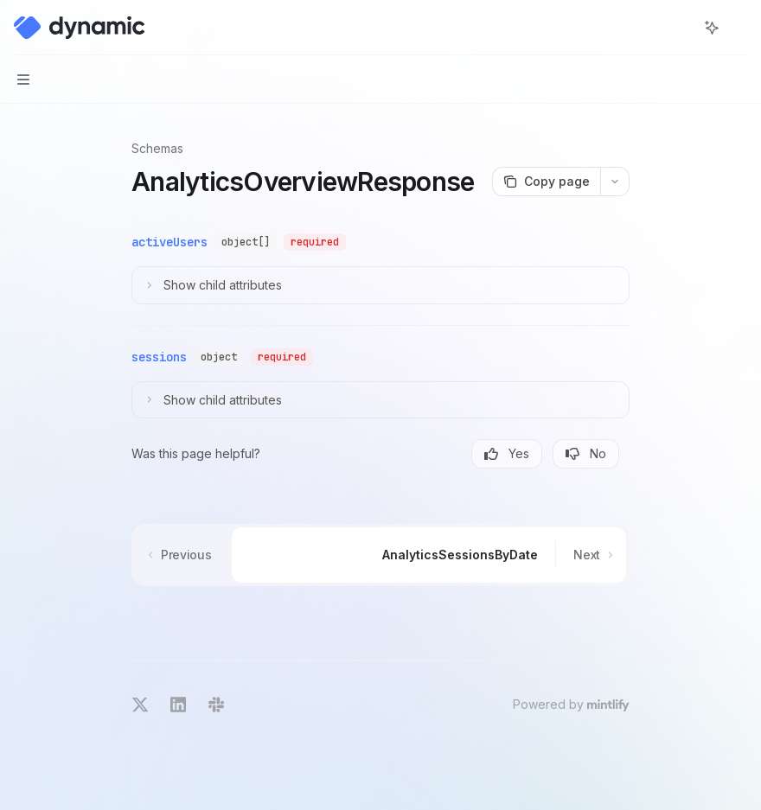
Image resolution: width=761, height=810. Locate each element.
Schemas (157, 148)
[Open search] (680, 27)
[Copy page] (546, 181)
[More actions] (738, 28)
